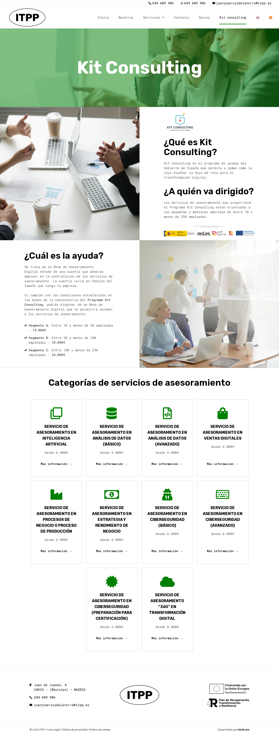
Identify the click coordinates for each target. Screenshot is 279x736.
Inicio (103, 17)
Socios (204, 17)
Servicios (153, 17)
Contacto (181, 17)
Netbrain (244, 729)
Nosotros (126, 17)
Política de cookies (99, 729)
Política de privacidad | (75, 729)
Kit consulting (232, 17)
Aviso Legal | (54, 729)
